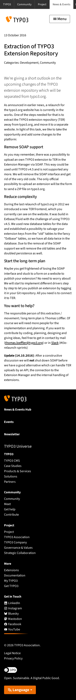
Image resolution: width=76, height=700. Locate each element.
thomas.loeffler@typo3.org (24, 343)
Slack (55, 343)
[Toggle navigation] (59, 19)
